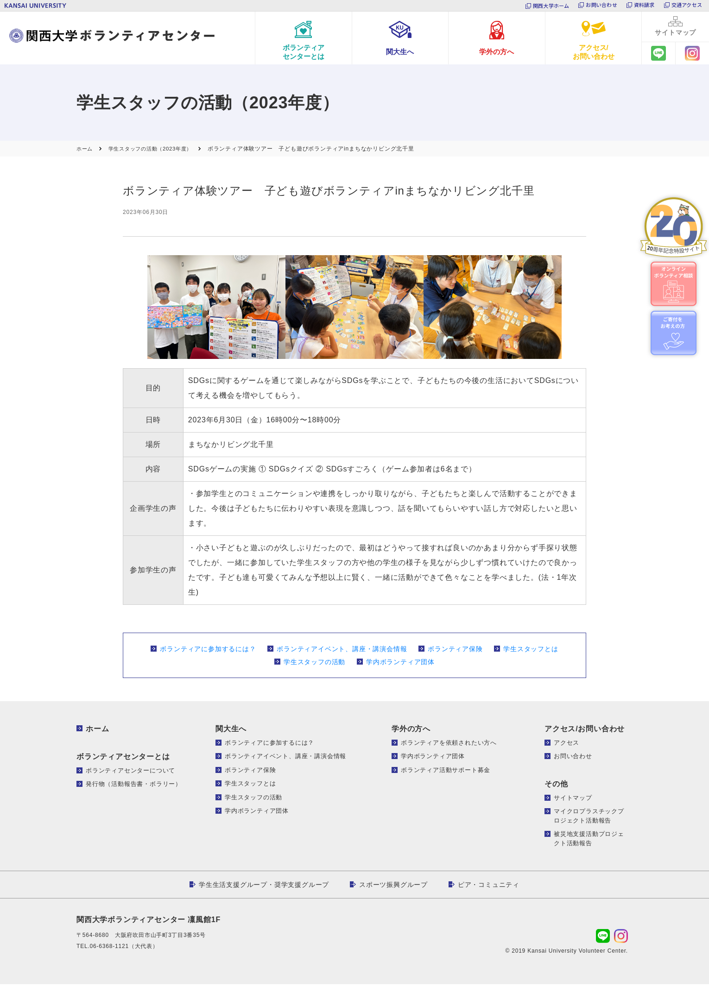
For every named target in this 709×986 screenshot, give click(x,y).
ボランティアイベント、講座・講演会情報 (342, 650)
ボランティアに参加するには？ (208, 650)
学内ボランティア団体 (400, 663)
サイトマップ (573, 799)
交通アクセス (686, 5)
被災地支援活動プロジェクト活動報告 (589, 840)
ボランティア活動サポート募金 (445, 771)
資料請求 (644, 5)
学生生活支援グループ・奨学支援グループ (264, 886)
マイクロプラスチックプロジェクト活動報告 (589, 818)
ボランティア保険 (455, 650)
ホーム (97, 731)
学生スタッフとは (530, 650)
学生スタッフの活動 (314, 663)
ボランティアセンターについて (130, 772)
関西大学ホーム (551, 5)
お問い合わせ (601, 5)
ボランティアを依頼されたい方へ (449, 744)
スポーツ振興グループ (393, 886)
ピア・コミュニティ (488, 886)
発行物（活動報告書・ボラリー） (134, 785)
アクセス (566, 744)
